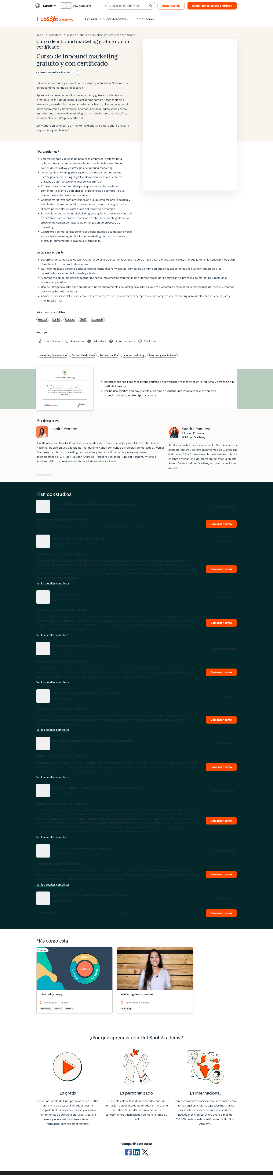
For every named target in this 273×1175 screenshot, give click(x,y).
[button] (136, 506)
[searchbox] (130, 5)
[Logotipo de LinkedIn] (137, 1152)
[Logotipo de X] (144, 1152)
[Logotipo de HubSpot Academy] (55, 19)
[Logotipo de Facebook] (129, 1152)
